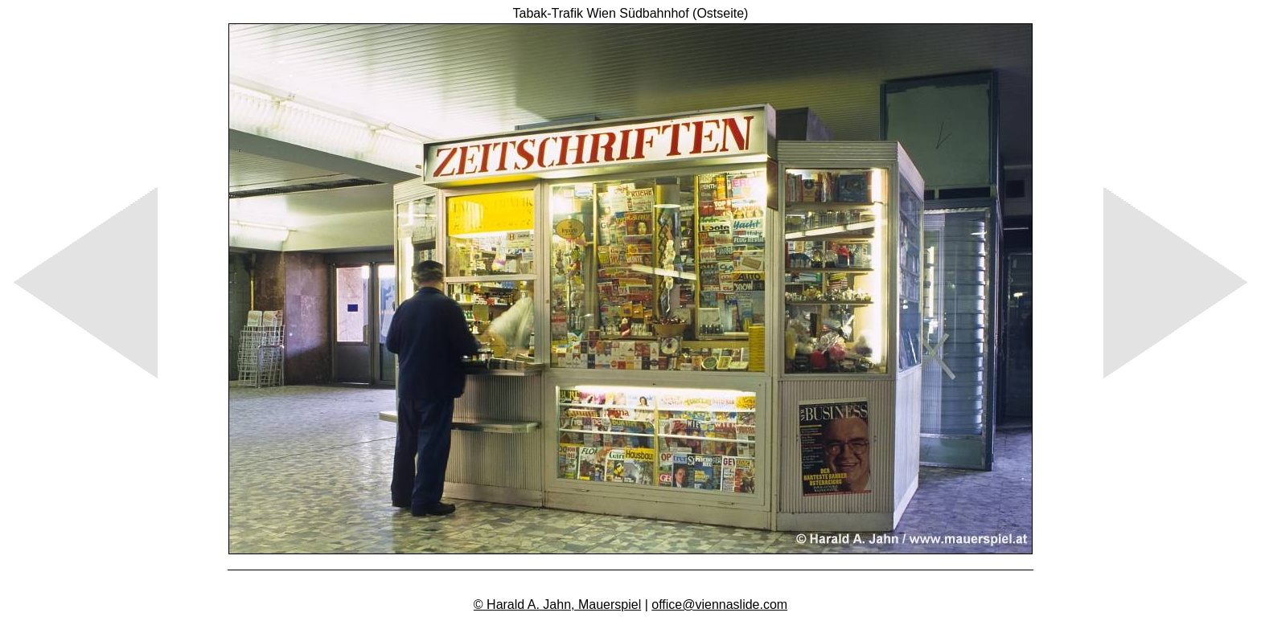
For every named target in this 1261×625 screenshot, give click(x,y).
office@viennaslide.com (719, 604)
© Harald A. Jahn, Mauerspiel (557, 604)
